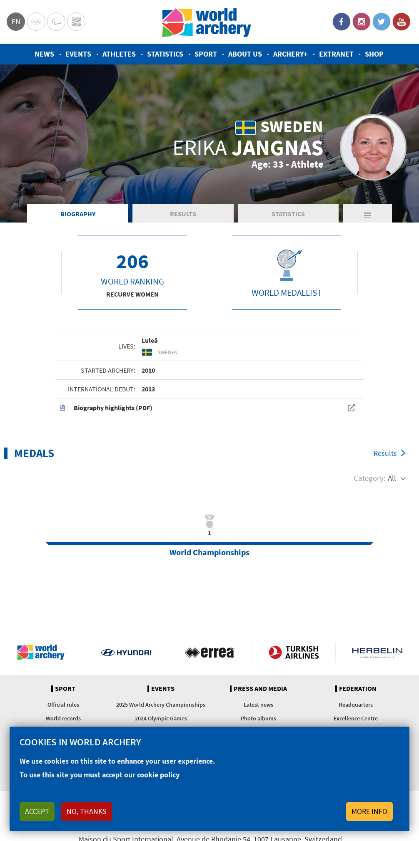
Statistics (165, 54)
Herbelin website (377, 652)
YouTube (401, 21)
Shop (374, 54)
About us (245, 54)
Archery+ (290, 54)
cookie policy (158, 774)
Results (183, 214)
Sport (206, 54)
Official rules (63, 704)
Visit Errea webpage (210, 652)
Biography (77, 214)
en (16, 21)
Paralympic (56, 21)
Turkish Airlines (294, 652)
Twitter (381, 21)
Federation (358, 689)
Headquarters (356, 704)
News (44, 54)
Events (78, 54)
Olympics (36, 21)
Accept (37, 811)
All (392, 478)
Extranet (336, 54)
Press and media (260, 689)
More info (369, 811)
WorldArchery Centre (76, 21)
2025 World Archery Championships (160, 704)
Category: (370, 478)
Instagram (361, 21)
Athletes (119, 54)
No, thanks (87, 811)
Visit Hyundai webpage (126, 652)
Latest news (258, 704)
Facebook (341, 21)
